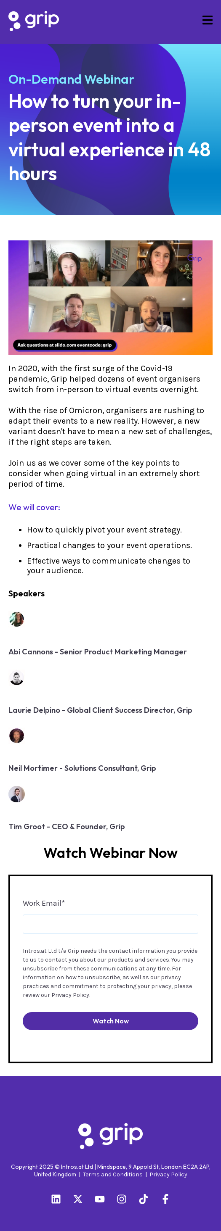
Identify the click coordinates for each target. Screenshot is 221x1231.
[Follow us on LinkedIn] (56, 1199)
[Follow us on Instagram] (121, 1199)
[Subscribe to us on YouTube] (99, 1199)
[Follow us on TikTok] (143, 1199)
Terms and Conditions (113, 1174)
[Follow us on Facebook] (165, 1199)
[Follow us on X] (77, 1199)
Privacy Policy (70, 995)
